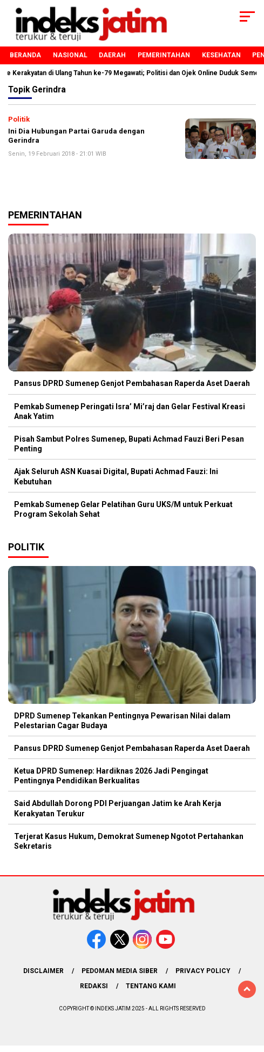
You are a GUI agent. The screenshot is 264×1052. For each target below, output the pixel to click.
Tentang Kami (151, 986)
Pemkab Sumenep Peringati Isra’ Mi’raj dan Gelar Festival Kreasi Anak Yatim (129, 411)
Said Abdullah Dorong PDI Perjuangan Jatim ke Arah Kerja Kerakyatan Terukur (117, 808)
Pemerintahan (164, 55)
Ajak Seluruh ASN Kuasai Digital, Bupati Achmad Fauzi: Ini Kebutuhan (116, 476)
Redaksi (94, 986)
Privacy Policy (203, 971)
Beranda (25, 55)
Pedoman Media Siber (120, 971)
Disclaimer (43, 971)
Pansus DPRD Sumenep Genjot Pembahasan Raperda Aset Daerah (132, 383)
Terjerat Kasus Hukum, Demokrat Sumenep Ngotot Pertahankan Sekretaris (128, 841)
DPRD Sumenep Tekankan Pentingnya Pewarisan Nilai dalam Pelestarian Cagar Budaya (122, 720)
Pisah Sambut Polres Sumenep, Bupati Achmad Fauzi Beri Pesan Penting (129, 444)
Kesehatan (221, 55)
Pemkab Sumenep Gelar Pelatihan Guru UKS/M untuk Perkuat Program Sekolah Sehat (123, 509)
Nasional (70, 55)
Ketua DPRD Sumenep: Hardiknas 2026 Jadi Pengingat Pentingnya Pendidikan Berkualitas (111, 776)
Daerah (112, 55)
